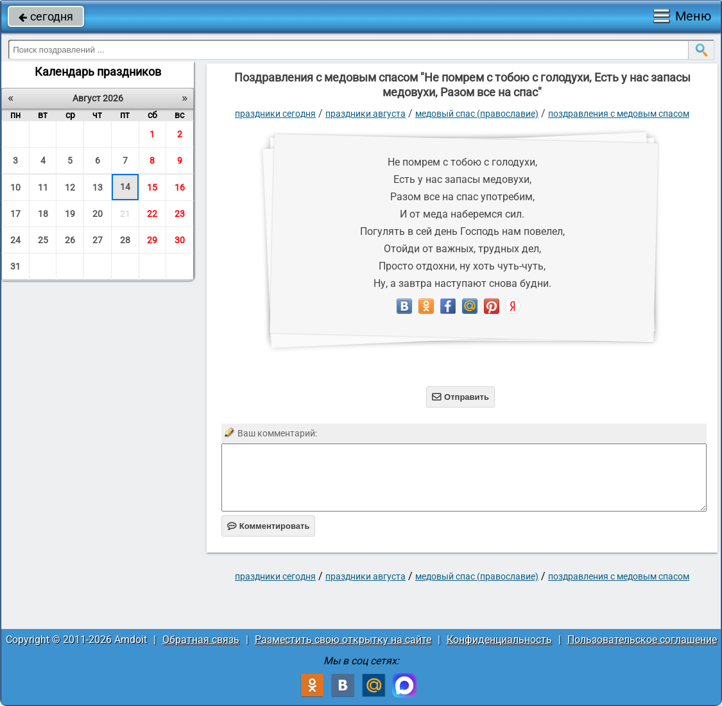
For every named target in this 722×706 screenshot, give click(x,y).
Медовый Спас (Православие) (476, 113)
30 (180, 240)
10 (15, 187)
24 (15, 240)
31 (15, 266)
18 (43, 214)
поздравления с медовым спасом (618, 113)
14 (125, 187)
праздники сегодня (275, 113)
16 (180, 187)
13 (97, 187)
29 (152, 240)
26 (70, 240)
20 (97, 214)
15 (152, 187)
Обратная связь (200, 639)
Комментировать (268, 526)
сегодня (46, 16)
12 (70, 187)
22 (152, 214)
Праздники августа (365, 113)
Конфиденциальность (499, 639)
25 (43, 240)
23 (180, 214)
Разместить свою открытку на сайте (343, 639)
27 (97, 240)
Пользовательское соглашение (642, 639)
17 (15, 214)
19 (70, 214)
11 (43, 187)
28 (125, 240)
